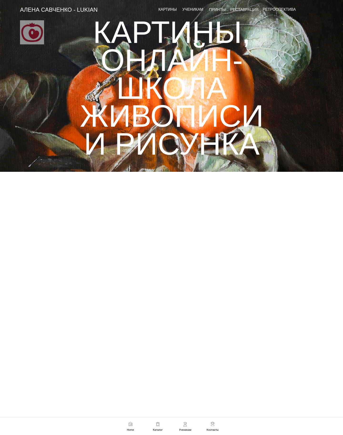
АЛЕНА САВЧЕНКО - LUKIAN (59, 9)
